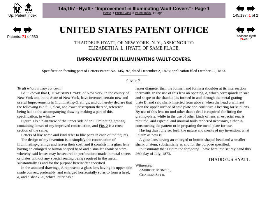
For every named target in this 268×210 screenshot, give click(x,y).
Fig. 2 (103, 125)
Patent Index (143, 13)
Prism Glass (123, 13)
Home (107, 13)
